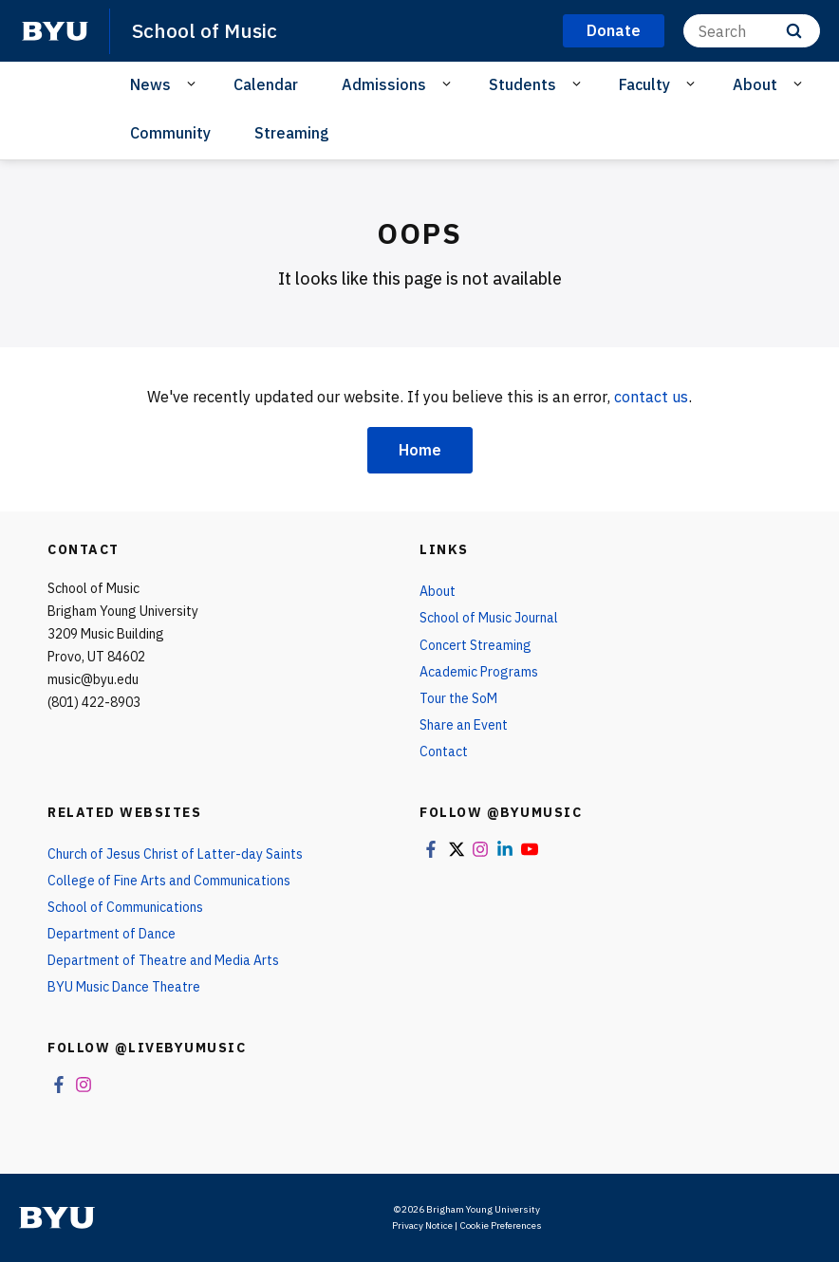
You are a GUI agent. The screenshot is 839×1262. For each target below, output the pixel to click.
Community (170, 132)
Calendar (265, 84)
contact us (651, 396)
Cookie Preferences (500, 1225)
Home (420, 449)
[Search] (751, 30)
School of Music (204, 30)
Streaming (291, 132)
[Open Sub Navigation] (194, 83)
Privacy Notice (422, 1225)
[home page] (55, 31)
